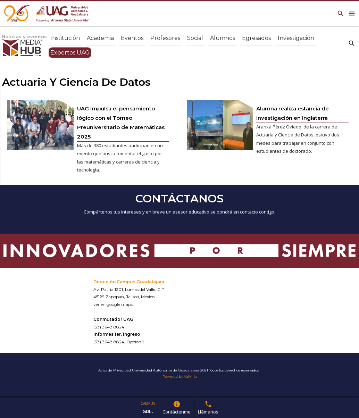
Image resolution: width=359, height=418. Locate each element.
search (352, 43)
